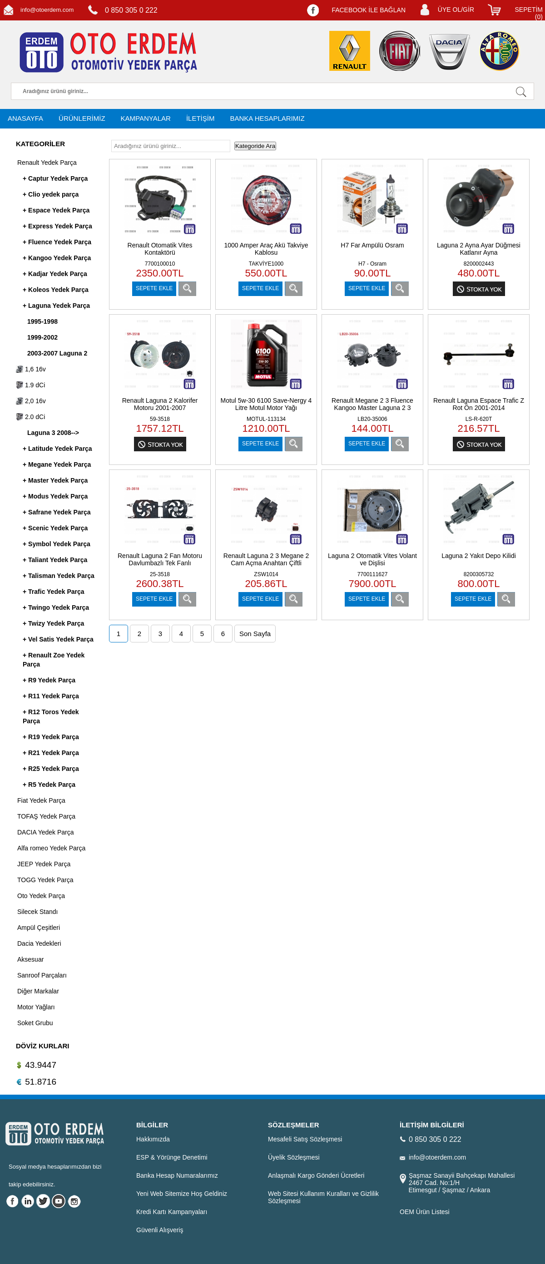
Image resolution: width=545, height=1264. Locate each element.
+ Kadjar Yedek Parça (55, 273)
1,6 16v (31, 369)
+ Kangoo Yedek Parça (57, 258)
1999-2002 (42, 337)
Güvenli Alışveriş (159, 1230)
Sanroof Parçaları (42, 975)
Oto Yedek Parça (41, 895)
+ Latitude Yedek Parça (57, 448)
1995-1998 (42, 321)
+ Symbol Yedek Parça (56, 544)
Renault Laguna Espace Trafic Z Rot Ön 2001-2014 (478, 404)
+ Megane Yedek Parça (57, 464)
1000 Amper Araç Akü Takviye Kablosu (266, 249)
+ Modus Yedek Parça (55, 496)
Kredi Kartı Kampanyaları (171, 1211)
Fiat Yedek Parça (41, 800)
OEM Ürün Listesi (425, 1211)
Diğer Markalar (38, 991)
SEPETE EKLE (154, 288)
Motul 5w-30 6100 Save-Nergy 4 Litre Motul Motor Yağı (266, 404)
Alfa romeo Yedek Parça (51, 848)
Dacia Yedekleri (39, 943)
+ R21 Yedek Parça (51, 752)
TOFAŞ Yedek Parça (46, 816)
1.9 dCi (30, 385)
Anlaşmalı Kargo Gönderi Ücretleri (316, 1175)
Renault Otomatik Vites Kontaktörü (160, 249)
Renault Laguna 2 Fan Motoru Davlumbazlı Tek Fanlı (160, 559)
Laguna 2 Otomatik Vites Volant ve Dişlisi (372, 559)
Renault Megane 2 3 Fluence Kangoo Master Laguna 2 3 (372, 404)
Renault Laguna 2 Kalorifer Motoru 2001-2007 (160, 404)
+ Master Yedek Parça (55, 480)
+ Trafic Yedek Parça (53, 591)
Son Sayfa (255, 633)
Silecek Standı (37, 911)
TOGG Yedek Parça (45, 880)
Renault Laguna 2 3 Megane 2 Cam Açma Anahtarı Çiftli (266, 559)
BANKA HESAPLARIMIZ (267, 118)
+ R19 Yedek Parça (51, 737)
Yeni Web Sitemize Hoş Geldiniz (181, 1193)
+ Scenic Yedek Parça (55, 528)
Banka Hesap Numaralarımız (177, 1175)
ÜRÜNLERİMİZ (82, 118)
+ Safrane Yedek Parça (57, 512)
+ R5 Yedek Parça (49, 784)
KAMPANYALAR (146, 118)
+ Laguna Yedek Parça (56, 305)
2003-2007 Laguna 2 (57, 353)
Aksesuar (30, 959)
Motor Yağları (36, 1007)
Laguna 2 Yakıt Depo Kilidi (478, 555)
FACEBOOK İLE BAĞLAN (369, 10)
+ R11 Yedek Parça (51, 696)
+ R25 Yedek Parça (51, 768)
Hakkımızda (153, 1139)
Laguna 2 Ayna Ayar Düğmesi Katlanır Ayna (478, 249)
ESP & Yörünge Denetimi (172, 1157)
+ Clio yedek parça (51, 194)
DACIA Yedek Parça (45, 832)
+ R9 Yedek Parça (49, 680)
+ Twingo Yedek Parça (56, 607)
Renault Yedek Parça (47, 162)
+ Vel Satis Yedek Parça (58, 639)
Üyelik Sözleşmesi (294, 1157)
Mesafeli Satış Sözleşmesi (305, 1139)
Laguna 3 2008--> (53, 432)
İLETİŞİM (200, 118)
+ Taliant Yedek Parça (55, 559)
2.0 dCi (30, 416)
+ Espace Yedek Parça (56, 210)
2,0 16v (31, 401)
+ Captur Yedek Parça (55, 178)
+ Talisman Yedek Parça (58, 575)
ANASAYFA (25, 118)
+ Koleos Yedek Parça (56, 289)
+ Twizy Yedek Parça (53, 623)
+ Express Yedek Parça (57, 226)
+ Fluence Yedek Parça (57, 242)
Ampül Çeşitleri (38, 927)
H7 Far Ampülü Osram (372, 245)
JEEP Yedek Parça (43, 864)
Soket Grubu (35, 1023)
